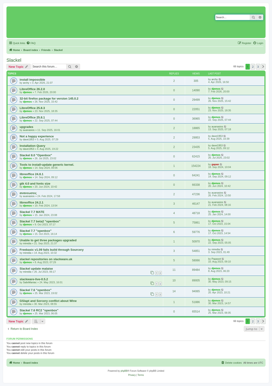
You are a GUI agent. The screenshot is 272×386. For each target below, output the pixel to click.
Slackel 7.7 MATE (32, 212)
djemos (27, 92)
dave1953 (28, 139)
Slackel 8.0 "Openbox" (36, 155)
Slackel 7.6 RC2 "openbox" (39, 310)
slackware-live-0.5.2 (34, 279)
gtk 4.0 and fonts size (35, 183)
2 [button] (253, 67)
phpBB (124, 371)
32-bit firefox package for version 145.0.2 (49, 98)
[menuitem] (30, 43)
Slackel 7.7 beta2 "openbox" (40, 221)
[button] (263, 66)
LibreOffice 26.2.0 (32, 89)
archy (26, 82)
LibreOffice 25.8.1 (32, 117)
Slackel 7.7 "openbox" (36, 231)
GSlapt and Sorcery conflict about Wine (48, 301)
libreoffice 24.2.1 (31, 202)
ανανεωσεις (28, 193)
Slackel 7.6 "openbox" (36, 290)
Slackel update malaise (36, 268)
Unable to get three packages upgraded (48, 240)
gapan (215, 164)
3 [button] (258, 67)
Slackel (13, 60)
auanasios (29, 130)
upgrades (26, 127)
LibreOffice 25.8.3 (32, 108)
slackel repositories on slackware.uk (46, 259)
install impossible (32, 79)
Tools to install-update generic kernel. (47, 164)
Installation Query (32, 145)
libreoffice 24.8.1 (31, 174)
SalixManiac (30, 282)
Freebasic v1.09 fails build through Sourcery (52, 249)
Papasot (216, 258)
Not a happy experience (37, 136)
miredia (27, 243)
